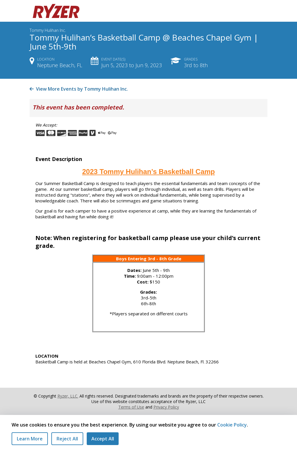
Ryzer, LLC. (67, 396)
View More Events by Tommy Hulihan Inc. (79, 89)
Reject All (67, 438)
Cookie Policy (232, 425)
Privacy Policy (166, 407)
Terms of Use (131, 407)
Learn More (30, 438)
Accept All (102, 438)
